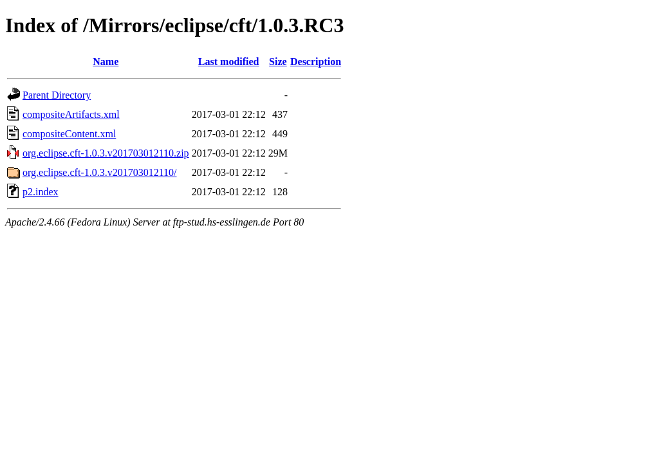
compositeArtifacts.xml (71, 114)
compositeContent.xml (69, 133)
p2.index (41, 191)
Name (105, 61)
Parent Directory (57, 95)
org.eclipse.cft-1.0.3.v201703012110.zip (106, 153)
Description (315, 61)
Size (278, 61)
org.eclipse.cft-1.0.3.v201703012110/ (100, 172)
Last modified (228, 61)
